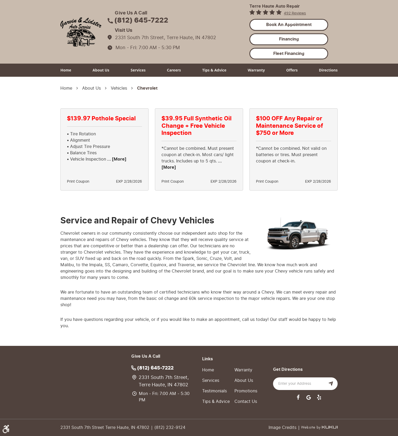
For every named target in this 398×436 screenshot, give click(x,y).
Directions (328, 70)
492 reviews (295, 13)
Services (137, 70)
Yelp (319, 397)
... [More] (116, 159)
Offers (292, 70)
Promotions (245, 391)
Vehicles (119, 88)
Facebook (298, 397)
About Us (101, 70)
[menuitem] (65, 70)
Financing (289, 39)
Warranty (256, 70)
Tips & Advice (214, 70)
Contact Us (245, 401)
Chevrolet (147, 88)
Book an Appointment (289, 25)
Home (65, 70)
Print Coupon (78, 181)
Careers (174, 70)
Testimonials (214, 391)
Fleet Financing (288, 53)
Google (308, 397)
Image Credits (283, 427)
